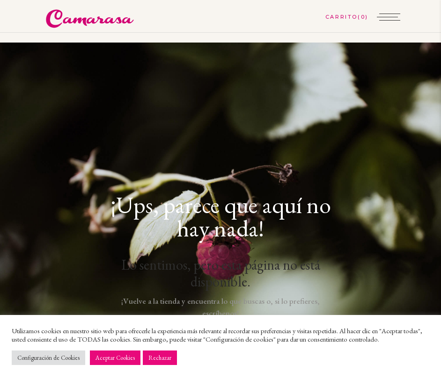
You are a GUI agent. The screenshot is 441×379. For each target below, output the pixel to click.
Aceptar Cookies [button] (115, 358)
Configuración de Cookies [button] (48, 358)
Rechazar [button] (159, 358)
